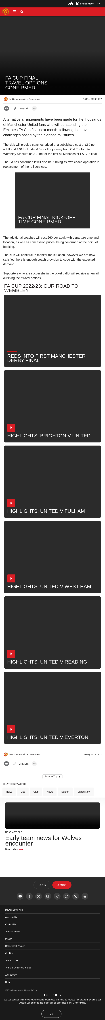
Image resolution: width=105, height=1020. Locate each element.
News (9, 814)
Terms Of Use (12, 983)
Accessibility (11, 939)
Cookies (9, 975)
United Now (84, 814)
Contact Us (10, 947)
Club (35, 814)
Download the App (14, 932)
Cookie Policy (79, 1003)
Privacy (8, 961)
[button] (14, 11)
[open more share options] (34, 108)
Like (23, 814)
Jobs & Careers (12, 954)
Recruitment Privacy (15, 968)
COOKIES (52, 995)
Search (65, 814)
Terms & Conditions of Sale (18, 990)
